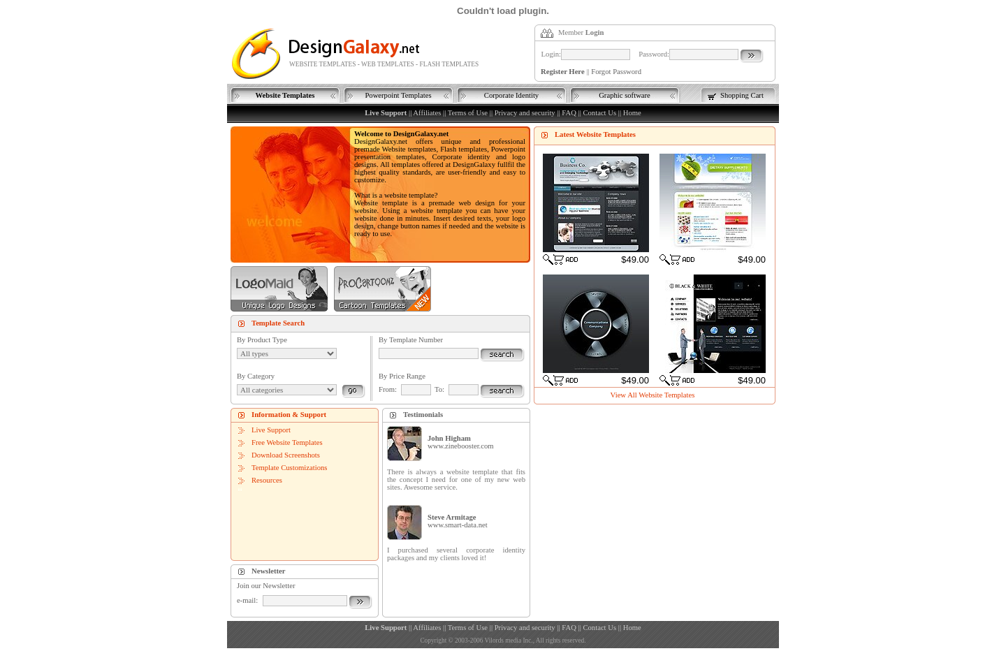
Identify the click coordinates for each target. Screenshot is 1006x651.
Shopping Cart (742, 95)
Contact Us (599, 113)
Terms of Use (468, 113)
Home (632, 113)
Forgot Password (616, 71)
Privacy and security (525, 113)
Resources (267, 480)
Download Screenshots (286, 455)
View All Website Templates (653, 395)
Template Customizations (289, 467)
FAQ (569, 113)
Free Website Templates (287, 442)
